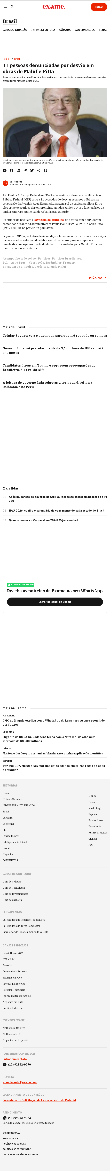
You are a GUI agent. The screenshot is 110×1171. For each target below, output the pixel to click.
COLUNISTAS (10, 860)
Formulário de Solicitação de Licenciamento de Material (39, 1100)
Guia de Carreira (12, 899)
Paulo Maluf (57, 266)
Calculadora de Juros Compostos (21, 925)
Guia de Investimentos (15, 893)
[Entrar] (99, 7)
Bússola (7, 965)
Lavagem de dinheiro (18, 266)
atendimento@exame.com (20, 1082)
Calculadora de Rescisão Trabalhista (24, 919)
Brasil (10, 21)
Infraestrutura (43, 30)
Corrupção (36, 262)
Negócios (8, 854)
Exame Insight (11, 836)
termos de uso (11, 1138)
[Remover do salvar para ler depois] (46, 170)
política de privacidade (17, 1149)
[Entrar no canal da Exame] (55, 602)
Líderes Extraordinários (17, 995)
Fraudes (69, 262)
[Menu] (5, 7)
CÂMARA (65, 30)
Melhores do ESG (12, 1034)
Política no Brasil (15, 262)
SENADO (104, 30)
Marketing (95, 808)
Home (6, 58)
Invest (6, 848)
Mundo (93, 796)
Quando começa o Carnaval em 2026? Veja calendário (44, 520)
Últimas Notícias (12, 799)
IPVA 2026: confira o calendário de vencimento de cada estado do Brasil (56, 510)
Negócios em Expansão (16, 1040)
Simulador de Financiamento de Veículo (25, 932)
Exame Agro (96, 820)
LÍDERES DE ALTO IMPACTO (19, 805)
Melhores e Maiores (14, 1028)
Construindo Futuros (15, 971)
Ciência (93, 838)
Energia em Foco (12, 977)
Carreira (8, 817)
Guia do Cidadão (15, 30)
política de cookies (14, 1144)
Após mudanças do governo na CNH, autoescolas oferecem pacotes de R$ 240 (58, 499)
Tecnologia (95, 826)
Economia (8, 823)
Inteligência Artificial (15, 842)
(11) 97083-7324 (19, 1118)
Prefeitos (41, 266)
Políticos (44, 258)
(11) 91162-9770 (19, 1064)
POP (91, 844)
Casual (92, 802)
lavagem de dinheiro (49, 220)
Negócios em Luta (13, 1002)
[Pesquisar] (12, 7)
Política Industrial (13, 1008)
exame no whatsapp (21, 584)
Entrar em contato (15, 1059)
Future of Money (98, 832)
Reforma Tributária (14, 989)
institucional (11, 1133)
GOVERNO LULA (85, 30)
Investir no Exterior (14, 983)
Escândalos (53, 262)
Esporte (93, 814)
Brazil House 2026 (13, 953)
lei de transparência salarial (20, 1154)
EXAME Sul (9, 959)
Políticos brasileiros (66, 258)
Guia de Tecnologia (14, 887)
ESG (5, 829)
